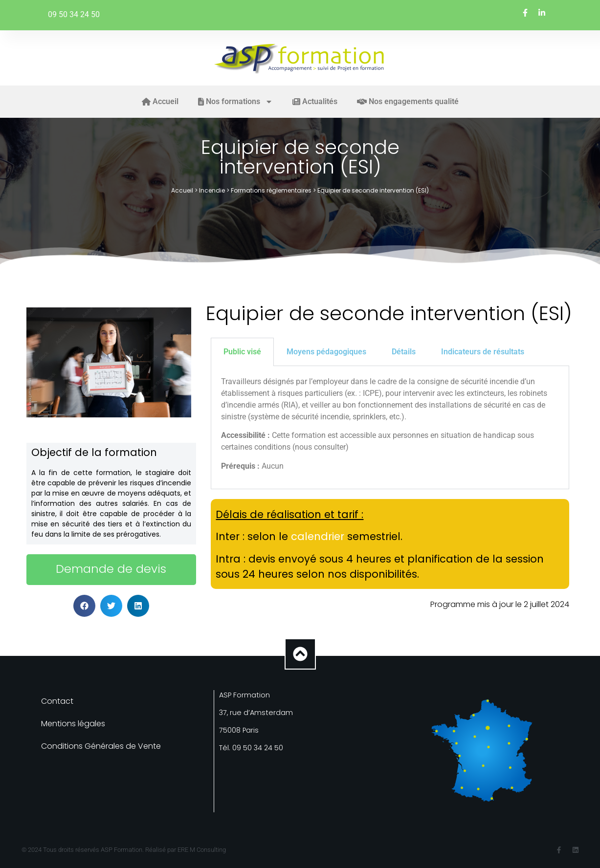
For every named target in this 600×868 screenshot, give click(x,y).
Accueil (182, 190)
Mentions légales (73, 723)
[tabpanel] (390, 427)
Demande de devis (111, 569)
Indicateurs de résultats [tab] (482, 351)
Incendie (212, 190)
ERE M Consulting (202, 849)
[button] (84, 606)
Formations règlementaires (271, 190)
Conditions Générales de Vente (101, 746)
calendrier (317, 536)
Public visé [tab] (242, 351)
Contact (57, 701)
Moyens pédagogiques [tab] (326, 351)
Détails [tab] (404, 351)
